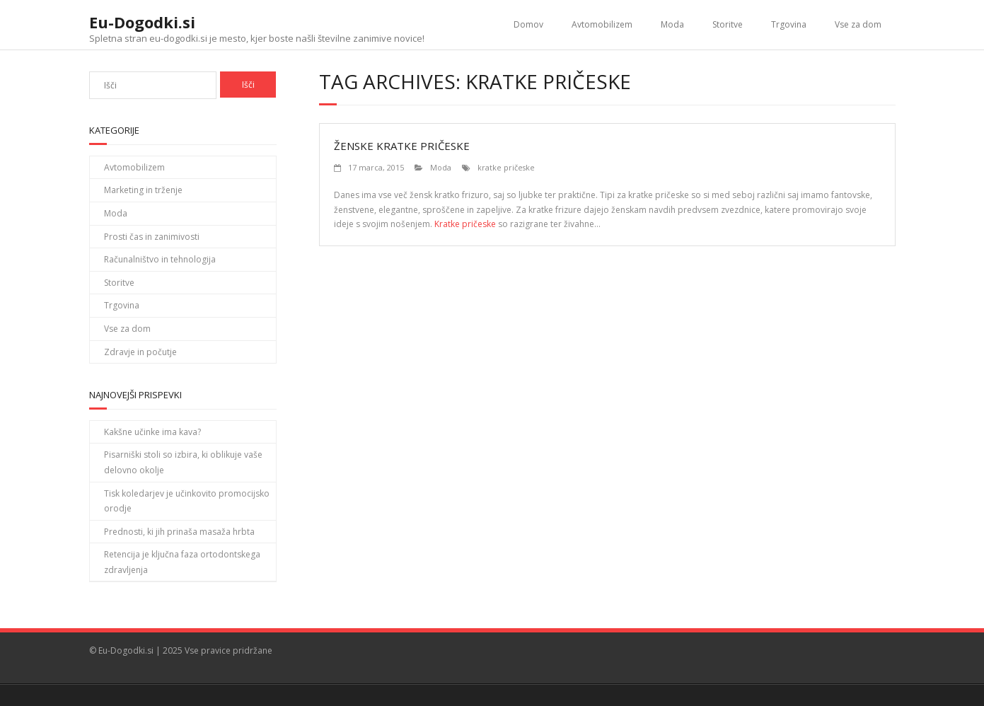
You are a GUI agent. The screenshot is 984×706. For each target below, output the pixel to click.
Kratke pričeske (465, 224)
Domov (528, 24)
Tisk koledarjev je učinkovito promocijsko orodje (187, 501)
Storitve (727, 24)
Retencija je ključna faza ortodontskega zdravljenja (182, 562)
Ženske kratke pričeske (402, 146)
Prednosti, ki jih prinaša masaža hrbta (179, 532)
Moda (672, 24)
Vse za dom (858, 24)
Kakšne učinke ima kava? (152, 432)
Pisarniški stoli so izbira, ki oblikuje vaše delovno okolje (183, 462)
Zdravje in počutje (140, 352)
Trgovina (788, 24)
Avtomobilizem (602, 24)
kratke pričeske (506, 167)
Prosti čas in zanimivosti (151, 237)
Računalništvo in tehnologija (160, 259)
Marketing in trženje (143, 190)
